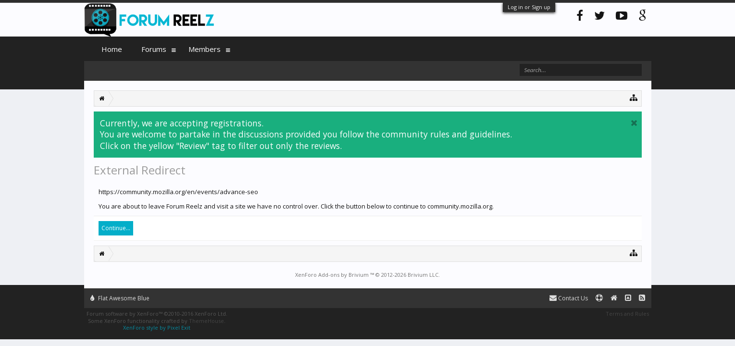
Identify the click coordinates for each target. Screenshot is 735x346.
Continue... (115, 228)
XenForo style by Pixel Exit (156, 327)
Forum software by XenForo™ (157, 313)
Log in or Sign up (529, 7)
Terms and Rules (627, 313)
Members (204, 49)
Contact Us (568, 298)
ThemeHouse (206, 320)
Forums (153, 49)
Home (111, 49)
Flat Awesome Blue (119, 298)
